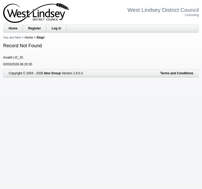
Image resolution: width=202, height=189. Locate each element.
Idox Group (52, 73)
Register (34, 28)
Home (13, 28)
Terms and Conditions (176, 73)
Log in (56, 28)
